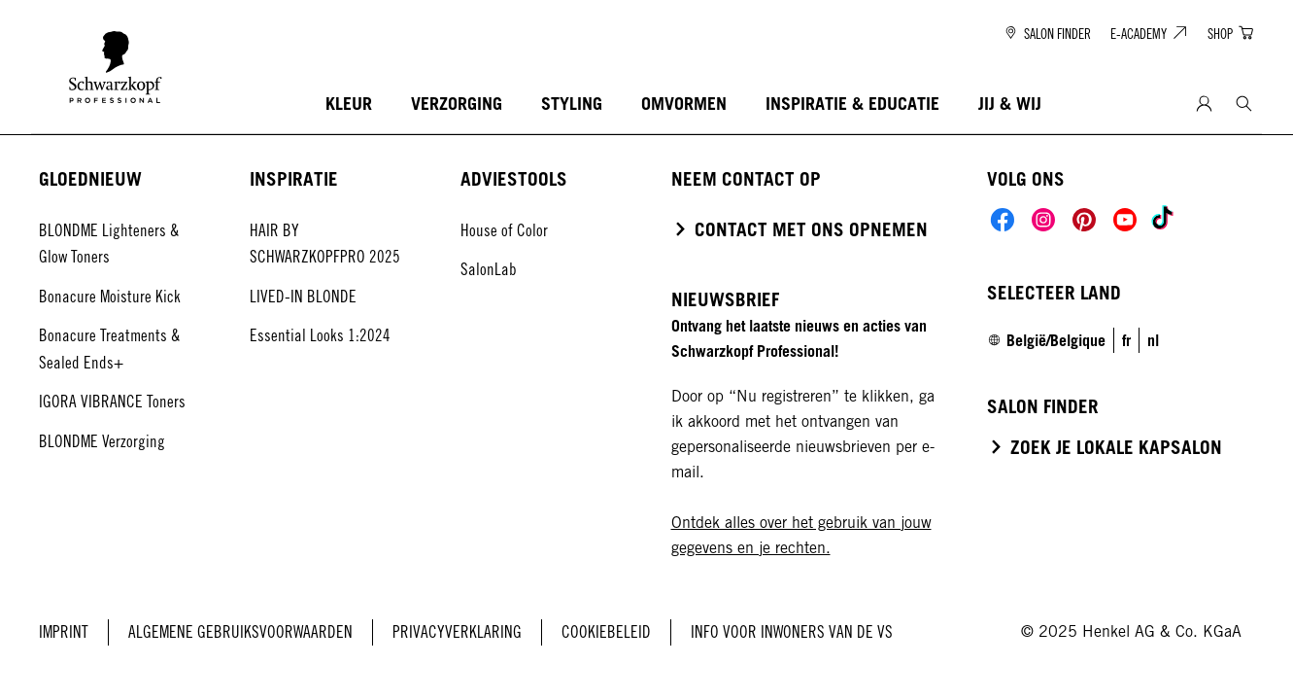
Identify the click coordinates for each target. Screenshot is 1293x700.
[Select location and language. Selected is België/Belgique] (1046, 340)
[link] (1126, 340)
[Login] (1204, 104)
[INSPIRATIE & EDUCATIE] (852, 104)
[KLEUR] (348, 104)
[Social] (1002, 219)
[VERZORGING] (456, 104)
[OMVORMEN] (684, 104)
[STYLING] (572, 104)
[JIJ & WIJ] (1010, 104)
